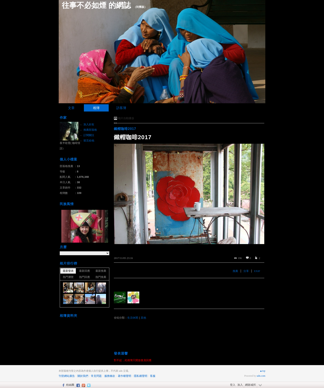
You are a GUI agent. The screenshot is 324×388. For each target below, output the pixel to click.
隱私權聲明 (140, 375)
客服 (152, 375)
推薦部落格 (90, 129)
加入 (240, 384)
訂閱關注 (88, 135)
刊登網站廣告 (67, 375)
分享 (246, 271)
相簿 (96, 108)
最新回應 (84, 270)
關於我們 (82, 375)
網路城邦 (250, 384)
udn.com (261, 375)
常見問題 (96, 375)
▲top (262, 370)
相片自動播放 (126, 118)
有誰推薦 (120, 284)
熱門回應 (84, 277)
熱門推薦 (100, 277)
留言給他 (88, 140)
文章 (71, 108)
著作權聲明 (124, 375)
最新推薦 (100, 270)
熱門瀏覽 (68, 277)
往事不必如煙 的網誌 (96, 5)
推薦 (235, 271)
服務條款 (109, 375)
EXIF (257, 271)
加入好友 (88, 124)
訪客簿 (121, 108)
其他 (143, 317)
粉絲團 (70, 384)
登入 (232, 384)
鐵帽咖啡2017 (125, 129)
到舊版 (140, 6)
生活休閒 (132, 317)
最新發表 (68, 270)
